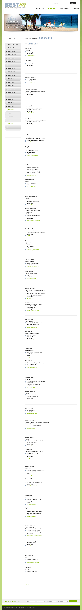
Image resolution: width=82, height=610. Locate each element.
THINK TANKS (52, 8)
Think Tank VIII (10, 89)
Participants (10, 123)
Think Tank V (10, 99)
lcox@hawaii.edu (31, 125)
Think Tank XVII (10, 58)
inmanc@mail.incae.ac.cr (32, 251)
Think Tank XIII (10, 72)
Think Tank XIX (10, 51)
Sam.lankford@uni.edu (32, 327)
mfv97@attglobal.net (31, 186)
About (9, 113)
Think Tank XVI (10, 61)
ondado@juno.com (31, 504)
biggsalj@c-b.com (31, 55)
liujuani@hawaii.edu (31, 340)
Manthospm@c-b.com (32, 367)
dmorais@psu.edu (31, 387)
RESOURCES (64, 8)
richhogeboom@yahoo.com (33, 220)
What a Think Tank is (13, 44)
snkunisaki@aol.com (31, 278)
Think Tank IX (10, 85)
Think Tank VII (10, 92)
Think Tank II (10, 109)
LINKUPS (75, 8)
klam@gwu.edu (30, 298)
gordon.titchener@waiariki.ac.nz (34, 535)
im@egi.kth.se (30, 357)
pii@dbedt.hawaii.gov (32, 235)
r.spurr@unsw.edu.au (32, 516)
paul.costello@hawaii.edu (32, 113)
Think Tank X (10, 82)
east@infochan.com (31, 141)
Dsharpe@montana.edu (32, 458)
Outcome (10, 120)
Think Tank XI (10, 79)
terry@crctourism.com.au (32, 155)
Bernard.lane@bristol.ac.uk (33, 310)
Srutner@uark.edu (31, 428)
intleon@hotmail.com (31, 545)
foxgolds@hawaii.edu (32, 204)
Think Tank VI (10, 96)
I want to (27, 584)
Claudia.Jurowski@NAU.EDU (33, 266)
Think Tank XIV (10, 68)
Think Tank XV (10, 65)
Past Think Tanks (12, 47)
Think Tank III (10, 106)
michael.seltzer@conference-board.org (36, 445)
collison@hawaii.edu (31, 96)
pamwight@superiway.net (33, 562)
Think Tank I (10, 127)
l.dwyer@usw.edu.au (31, 175)
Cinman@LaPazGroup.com (33, 249)
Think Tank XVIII (11, 54)
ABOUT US (40, 8)
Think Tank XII (10, 75)
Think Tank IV (10, 103)
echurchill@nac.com (31, 82)
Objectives (10, 116)
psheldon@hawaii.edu (32, 475)
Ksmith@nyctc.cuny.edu (32, 485)
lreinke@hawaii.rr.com (32, 413)
